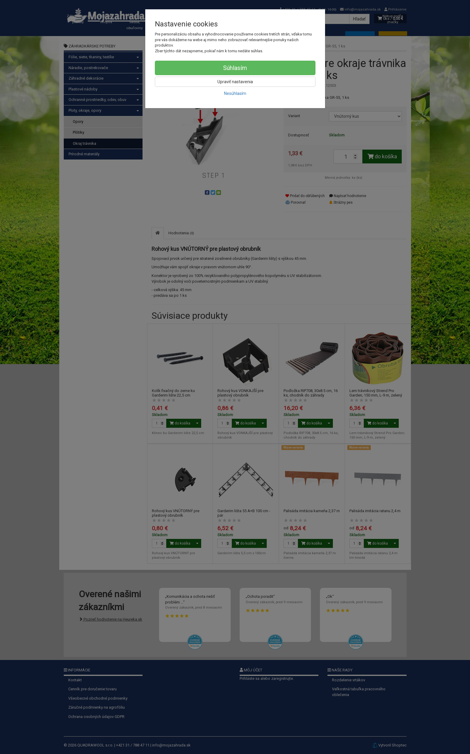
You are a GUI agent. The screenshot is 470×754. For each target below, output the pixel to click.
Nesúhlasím (235, 93)
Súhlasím (235, 67)
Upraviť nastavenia (235, 81)
